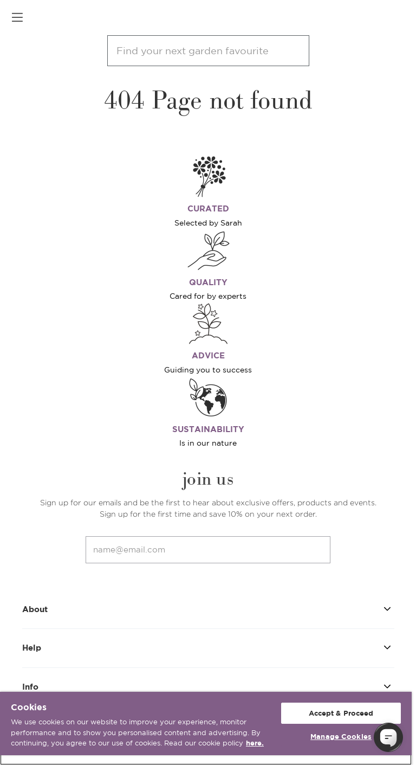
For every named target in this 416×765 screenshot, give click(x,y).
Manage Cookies (341, 736)
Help (208, 647)
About (208, 608)
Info (208, 686)
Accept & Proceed (341, 713)
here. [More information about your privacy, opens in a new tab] (255, 743)
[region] (206, 728)
